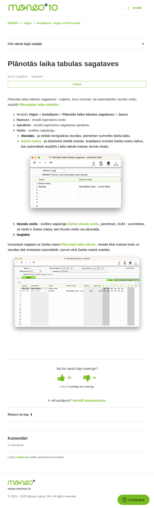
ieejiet (20, 457)
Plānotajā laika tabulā (79, 244)
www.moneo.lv (19, 488)
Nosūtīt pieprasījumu (89, 400)
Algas (28, 23)
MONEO (13, 23)
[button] (128, 8)
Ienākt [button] (137, 8)
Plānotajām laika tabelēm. (39, 104)
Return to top (20, 414)
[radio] (64, 377)
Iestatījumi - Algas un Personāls (58, 23)
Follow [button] (77, 84)
